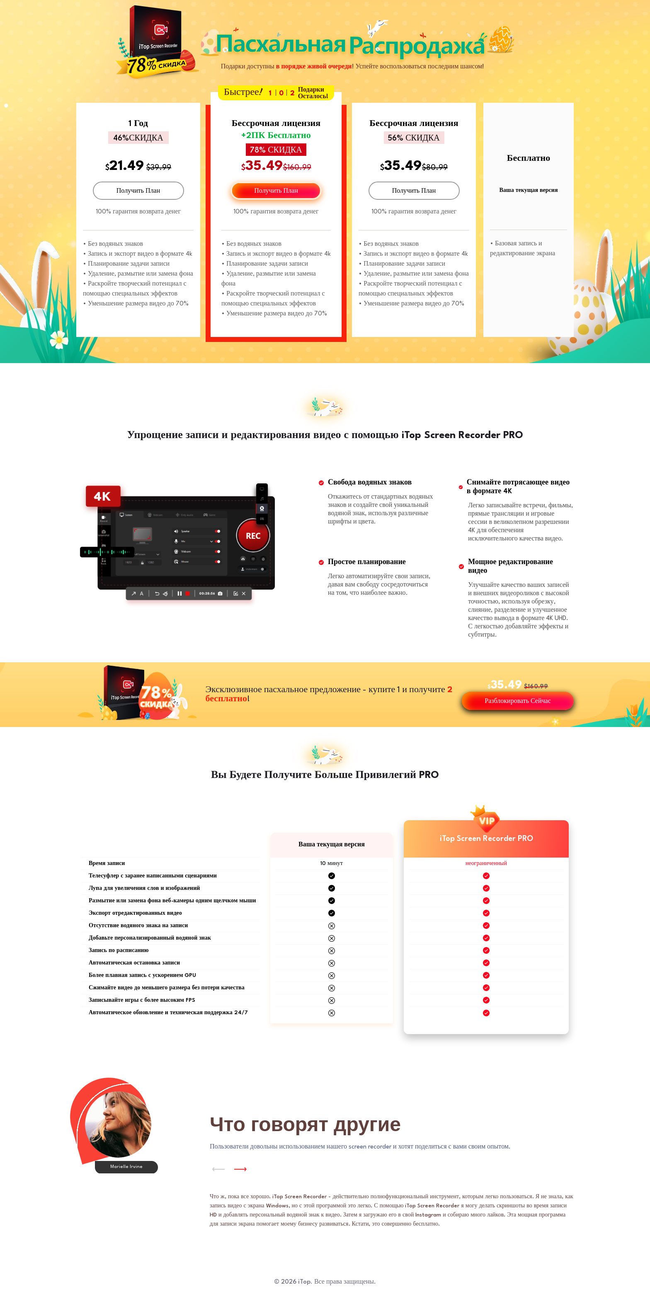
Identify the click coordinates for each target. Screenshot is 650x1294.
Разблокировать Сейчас (518, 701)
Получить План (138, 191)
